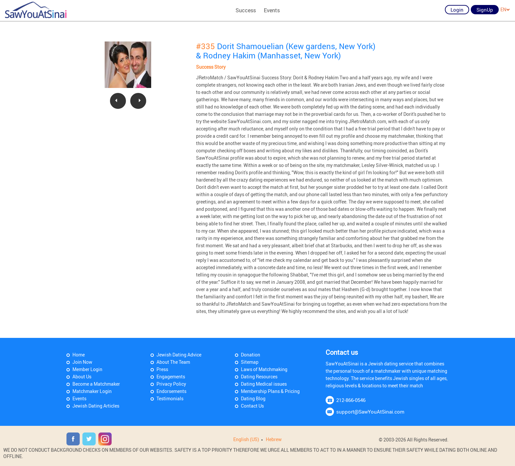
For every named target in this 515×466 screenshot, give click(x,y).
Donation (250, 354)
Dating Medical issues (264, 384)
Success (246, 10)
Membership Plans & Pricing (270, 391)
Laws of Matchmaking (264, 369)
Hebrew (274, 439)
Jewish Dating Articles (95, 406)
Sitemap (249, 362)
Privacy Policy (171, 384)
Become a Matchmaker (96, 384)
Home (78, 354)
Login (457, 9)
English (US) (246, 439)
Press (162, 369)
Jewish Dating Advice (178, 354)
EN (505, 9)
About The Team (173, 362)
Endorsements (171, 391)
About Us (81, 376)
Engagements (170, 376)
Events (272, 10)
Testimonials (169, 398)
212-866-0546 (350, 400)
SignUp (484, 9)
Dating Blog (253, 398)
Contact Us (252, 406)
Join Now (82, 362)
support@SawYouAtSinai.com (370, 411)
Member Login (87, 369)
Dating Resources (259, 376)
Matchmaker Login (92, 391)
